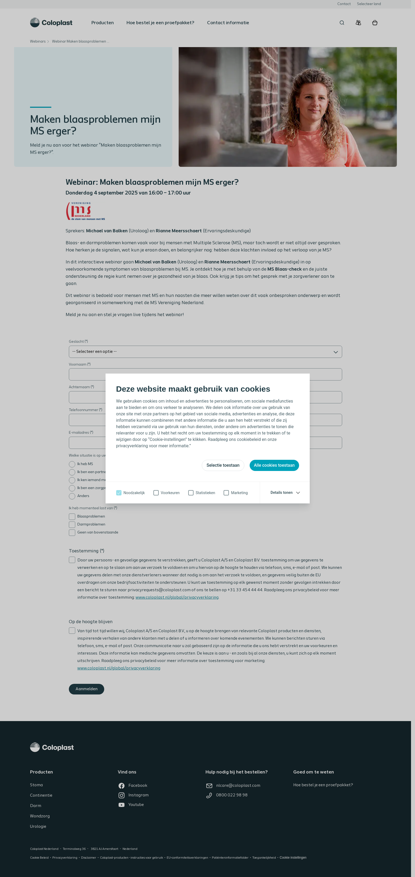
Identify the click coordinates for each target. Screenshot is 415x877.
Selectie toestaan (223, 465)
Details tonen (282, 492)
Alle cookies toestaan (274, 465)
